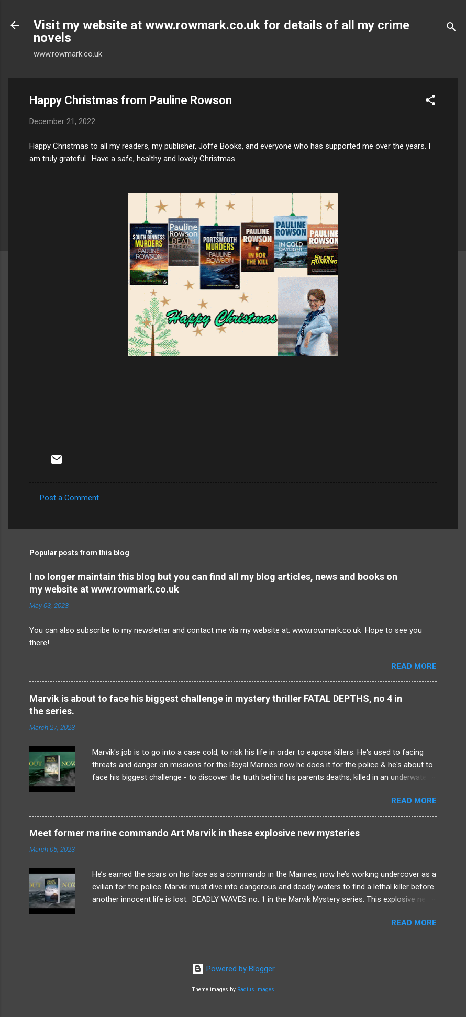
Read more (414, 666)
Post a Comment (69, 497)
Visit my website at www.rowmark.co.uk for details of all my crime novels (221, 31)
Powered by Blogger (233, 969)
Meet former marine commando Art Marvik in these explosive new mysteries (194, 833)
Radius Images (255, 989)
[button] (430, 102)
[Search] (451, 28)
